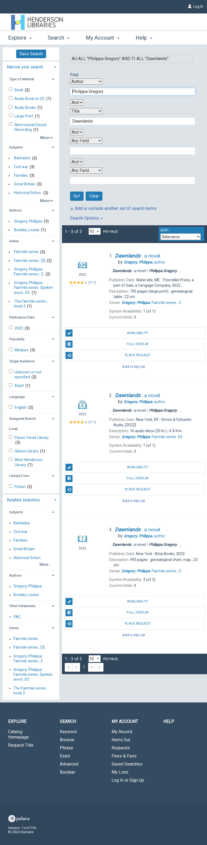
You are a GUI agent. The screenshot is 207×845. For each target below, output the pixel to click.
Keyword (68, 731)
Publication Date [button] (21, 317)
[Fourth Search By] (86, 170)
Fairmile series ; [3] (29, 260)
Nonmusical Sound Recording (30, 127)
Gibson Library (27, 451)
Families (21, 175)
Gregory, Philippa (28, 221)
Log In (198, 6)
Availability (106, 333)
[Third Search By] (86, 141)
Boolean (67, 772)
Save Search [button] (31, 53)
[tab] (31, 66)
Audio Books (26, 107)
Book (19, 90)
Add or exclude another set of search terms (113, 208)
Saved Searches (127, 764)
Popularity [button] (17, 339)
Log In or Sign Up (128, 780)
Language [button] (17, 397)
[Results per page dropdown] (95, 231)
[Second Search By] (86, 111)
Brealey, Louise (26, 230)
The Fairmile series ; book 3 (31, 303)
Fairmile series (26, 252)
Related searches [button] (23, 500)
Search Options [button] (86, 218)
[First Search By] (86, 81)
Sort (164, 230)
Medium (22, 350)
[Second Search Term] (130, 121)
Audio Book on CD (30, 98)
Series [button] (14, 241)
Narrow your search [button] (25, 67)
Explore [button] (20, 37)
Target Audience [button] (21, 361)
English (21, 407)
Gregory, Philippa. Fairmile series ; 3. (29, 271)
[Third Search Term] (130, 151)
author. (145, 262)
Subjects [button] (16, 147)
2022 (19, 328)
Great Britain (24, 184)
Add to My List (133, 367)
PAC (17, 617)
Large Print (24, 116)
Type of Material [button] (21, 79)
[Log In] (190, 6)
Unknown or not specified (28, 374)
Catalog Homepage (18, 734)
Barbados (22, 158)
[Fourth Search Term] (130, 180)
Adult (20, 385)
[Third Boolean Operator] (76, 162)
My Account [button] (102, 37)
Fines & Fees (124, 756)
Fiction (20, 486)
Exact (65, 756)
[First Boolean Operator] (76, 102)
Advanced (69, 764)
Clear (94, 196)
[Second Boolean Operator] (76, 132)
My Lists (120, 772)
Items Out (121, 739)
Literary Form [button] (19, 476)
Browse (67, 739)
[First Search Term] (130, 92)
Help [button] (144, 37)
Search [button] (58, 37)
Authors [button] (15, 210)
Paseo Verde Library (32, 437)
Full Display (107, 344)
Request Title (20, 745)
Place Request (107, 355)
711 (92, 283)
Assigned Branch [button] (22, 419)
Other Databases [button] (22, 606)
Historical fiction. (28, 193)
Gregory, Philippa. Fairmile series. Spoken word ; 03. (33, 288)
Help (168, 721)
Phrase (66, 747)
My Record (122, 731)
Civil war (21, 167)
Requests (121, 747)
